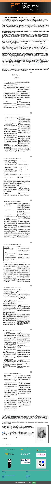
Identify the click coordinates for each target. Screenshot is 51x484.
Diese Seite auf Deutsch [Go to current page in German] (45, 12)
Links (25, 13)
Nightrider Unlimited (40, 62)
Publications (10, 13)
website (14, 415)
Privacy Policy (31, 0)
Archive (28, 13)
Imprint (35, 0)
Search (36, 13)
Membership (15, 13)
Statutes (15, 0)
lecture (4, 432)
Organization (11, 0)
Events (6, 13)
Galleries (32, 13)
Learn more (28, 482)
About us (7, 0)
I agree (34, 482)
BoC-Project (21, 13)
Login (44, 0)
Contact (38, 0)
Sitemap (41, 0)
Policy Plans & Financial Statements (23, 0)
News (3, 13)
